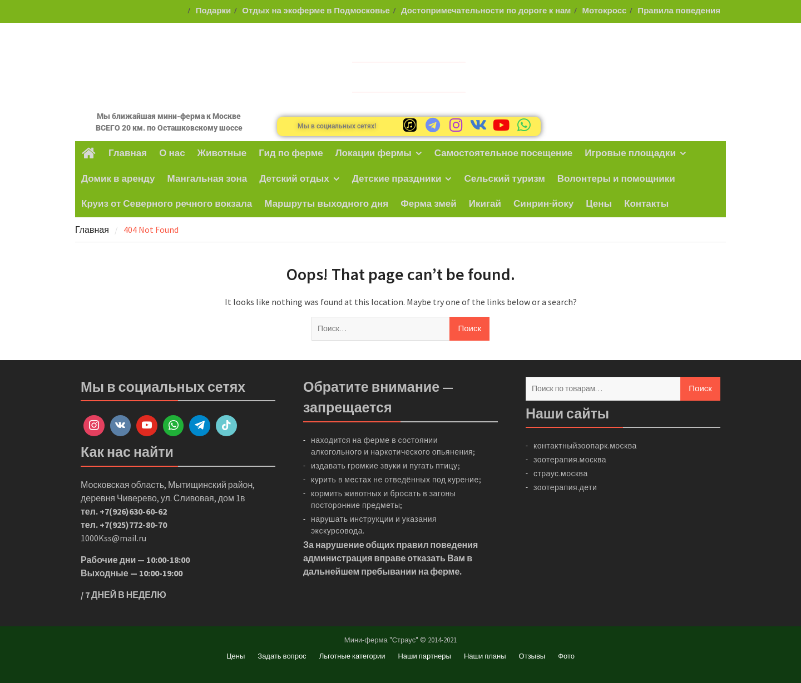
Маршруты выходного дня (326, 204)
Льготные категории (352, 656)
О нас (172, 153)
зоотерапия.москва (569, 460)
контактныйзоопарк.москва (585, 446)
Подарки (213, 11)
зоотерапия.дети (565, 487)
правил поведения (437, 544)
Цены (599, 204)
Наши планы (485, 656)
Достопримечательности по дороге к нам (486, 11)
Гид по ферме (291, 153)
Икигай (485, 204)
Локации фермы (373, 153)
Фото (566, 656)
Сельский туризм (504, 179)
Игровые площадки (630, 153)
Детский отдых (294, 179)
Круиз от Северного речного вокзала (166, 204)
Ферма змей (428, 204)
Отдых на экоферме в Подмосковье (316, 11)
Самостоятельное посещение (503, 153)
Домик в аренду (118, 179)
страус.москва (560, 473)
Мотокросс (604, 11)
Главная (127, 153)
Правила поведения (678, 11)
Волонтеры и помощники (616, 179)
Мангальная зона (207, 179)
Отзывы (532, 656)
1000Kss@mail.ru (113, 538)
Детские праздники (397, 179)
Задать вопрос (282, 656)
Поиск (700, 388)
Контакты (646, 204)
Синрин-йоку (543, 204)
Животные (222, 153)
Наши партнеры (424, 656)
